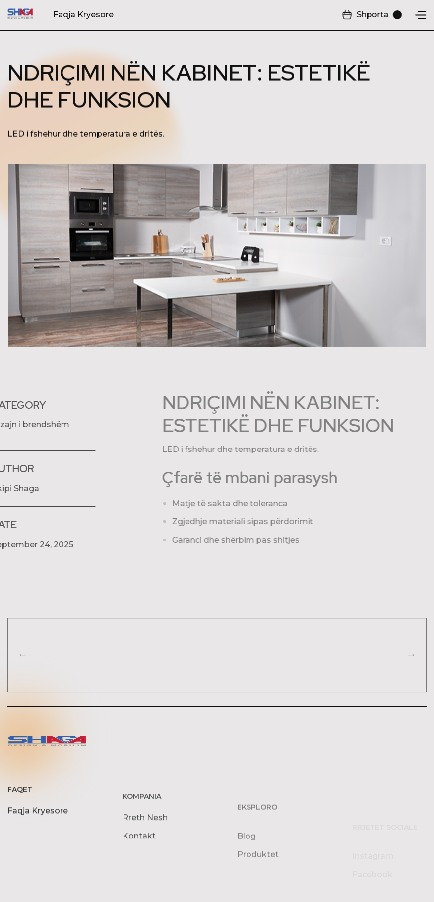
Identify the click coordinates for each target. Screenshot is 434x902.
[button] (372, 15)
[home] (20, 14)
